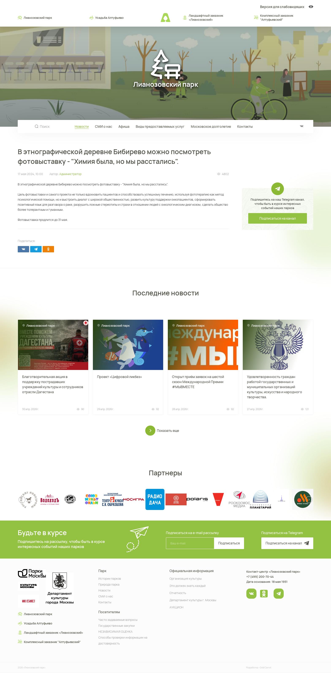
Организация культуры (186, 578)
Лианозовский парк (35, 17)
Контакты (245, 126)
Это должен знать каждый (188, 585)
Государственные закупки (116, 625)
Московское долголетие (211, 126)
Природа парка (108, 584)
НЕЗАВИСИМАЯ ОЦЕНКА (115, 631)
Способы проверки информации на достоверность (122, 640)
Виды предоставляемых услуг (160, 126)
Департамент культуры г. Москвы (193, 600)
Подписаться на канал (277, 218)
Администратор (70, 174)
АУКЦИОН (176, 607)
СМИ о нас (103, 126)
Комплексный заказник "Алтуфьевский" (273, 18)
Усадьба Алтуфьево (106, 17)
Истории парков (109, 578)
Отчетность (178, 592)
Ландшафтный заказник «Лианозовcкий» (203, 18)
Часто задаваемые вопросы (117, 619)
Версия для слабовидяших (286, 6)
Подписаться (229, 543)
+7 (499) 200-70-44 (260, 577)
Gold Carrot (265, 667)
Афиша (123, 126)
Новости (82, 126)
